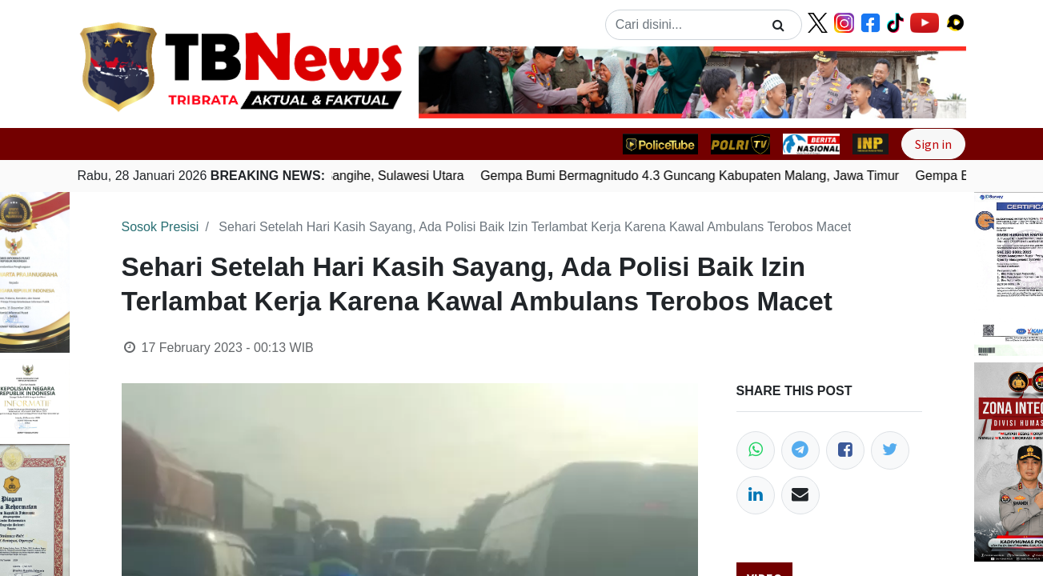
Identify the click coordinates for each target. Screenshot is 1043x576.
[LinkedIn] (755, 495)
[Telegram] (800, 450)
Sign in (933, 144)
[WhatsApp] (755, 450)
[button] (460, 82)
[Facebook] (845, 450)
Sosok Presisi (160, 227)
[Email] (800, 495)
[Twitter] (890, 450)
